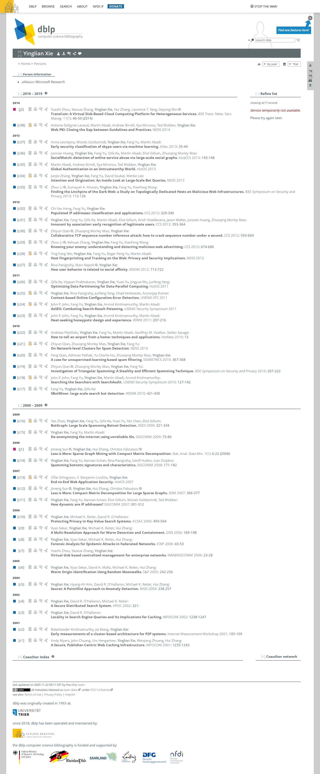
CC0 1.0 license (100, 690)
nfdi (96, 6)
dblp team (78, 685)
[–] (20, 74)
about (82, 6)
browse (48, 6)
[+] (263, 656)
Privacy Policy (53, 694)
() (191, 453)
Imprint (70, 694)
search (66, 6)
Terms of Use (32, 694)
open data (70, 690)
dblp (32, 6)
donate (115, 6)
